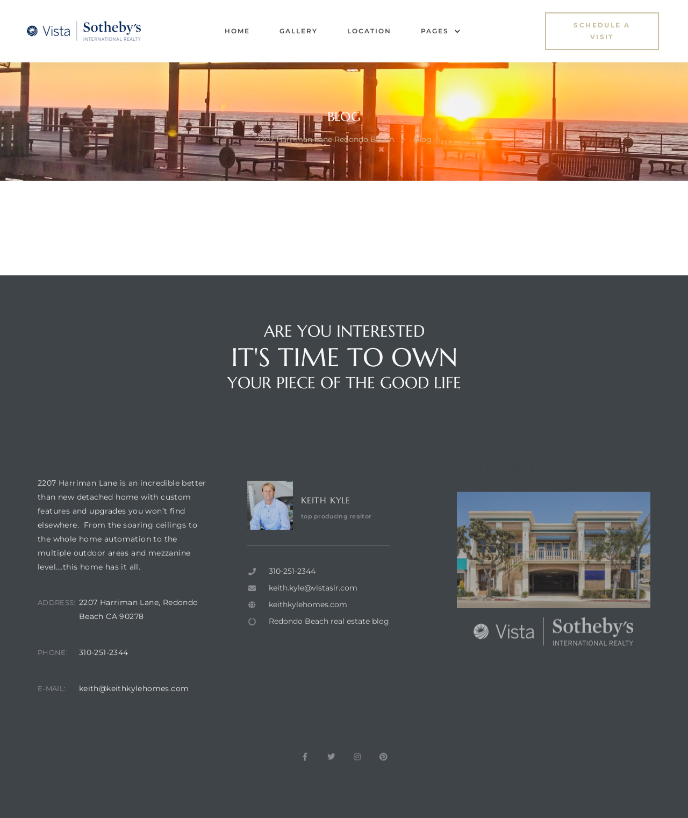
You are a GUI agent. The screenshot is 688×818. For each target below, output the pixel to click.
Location (369, 31)
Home (237, 31)
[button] (602, 31)
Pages (441, 31)
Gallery (299, 31)
